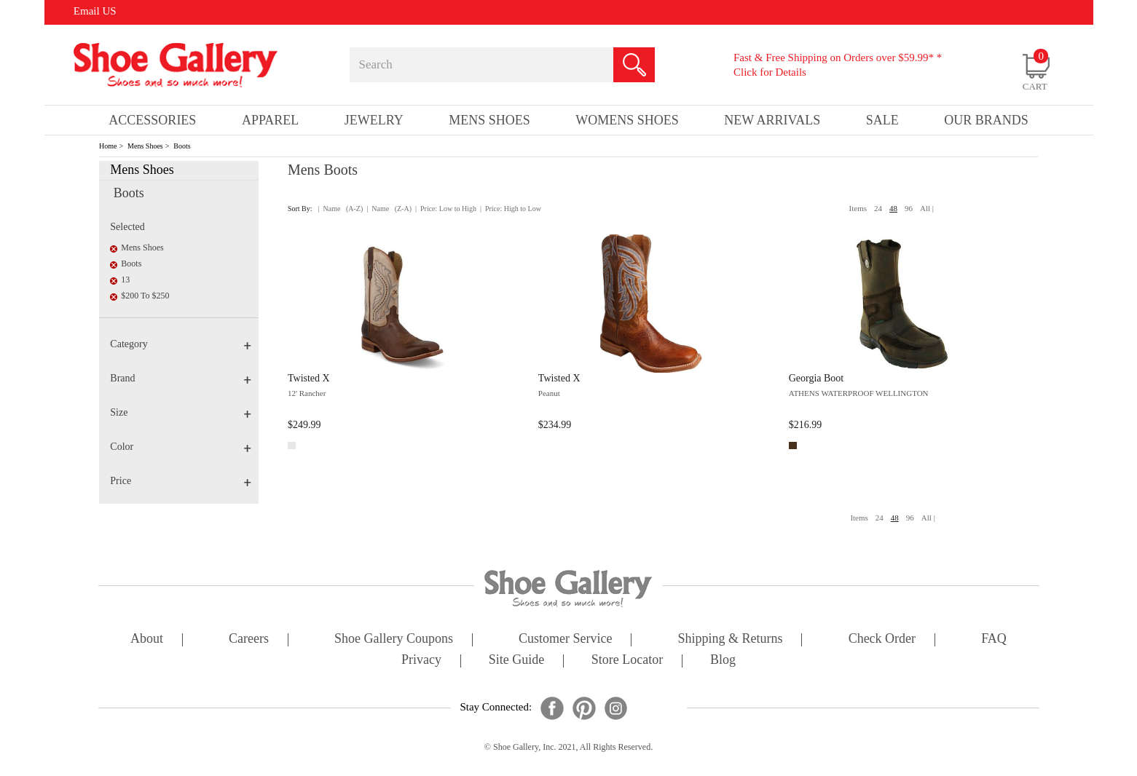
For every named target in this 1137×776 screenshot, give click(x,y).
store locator (627, 660)
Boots (181, 146)
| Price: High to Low (510, 209)
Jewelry (374, 120)
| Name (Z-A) (389, 209)
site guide (517, 660)
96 (909, 208)
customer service (565, 639)
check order (882, 639)
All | (927, 208)
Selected (127, 226)
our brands (986, 120)
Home (108, 146)
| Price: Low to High (445, 209)
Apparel (270, 120)
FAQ (994, 639)
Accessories (152, 120)
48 (893, 208)
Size (180, 412)
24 (878, 208)
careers (249, 639)
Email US (95, 11)
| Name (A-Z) (340, 209)
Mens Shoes (145, 146)
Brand (180, 378)
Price (180, 480)
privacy (421, 660)
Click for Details (769, 72)
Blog (723, 660)
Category (180, 343)
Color (180, 446)
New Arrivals (772, 120)
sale (882, 120)
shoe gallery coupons (393, 639)
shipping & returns (730, 639)
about (146, 639)
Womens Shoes (627, 120)
